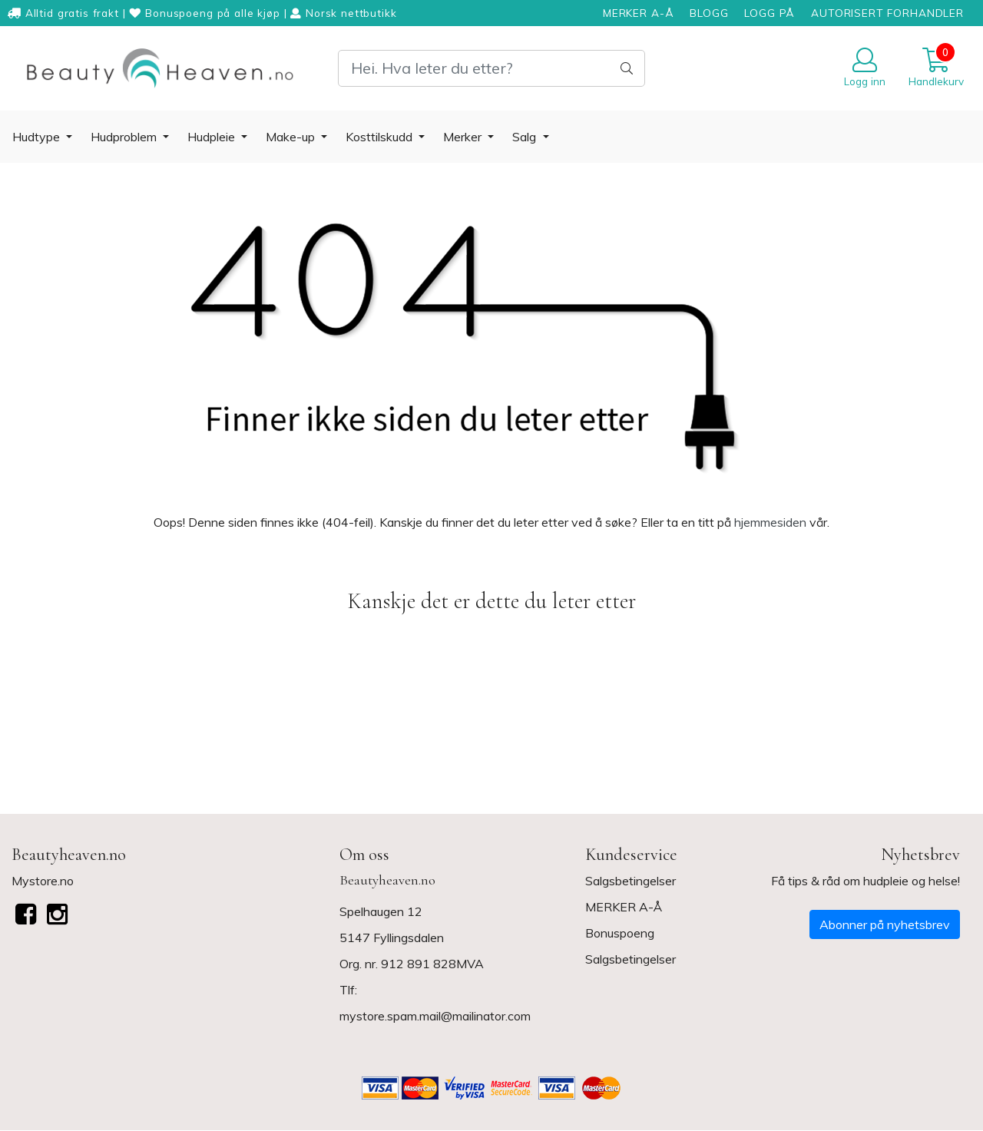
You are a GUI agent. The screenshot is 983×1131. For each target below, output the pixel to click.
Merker (464, 136)
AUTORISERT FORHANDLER (887, 12)
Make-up (292, 136)
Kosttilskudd (380, 136)
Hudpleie (212, 136)
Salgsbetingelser (630, 880)
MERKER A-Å (638, 12)
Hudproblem (125, 136)
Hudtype (37, 136)
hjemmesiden (770, 522)
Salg (525, 136)
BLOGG (709, 12)
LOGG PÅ (769, 12)
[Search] (491, 68)
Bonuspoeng (619, 933)
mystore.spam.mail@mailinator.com (435, 1016)
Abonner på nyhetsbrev (884, 924)
